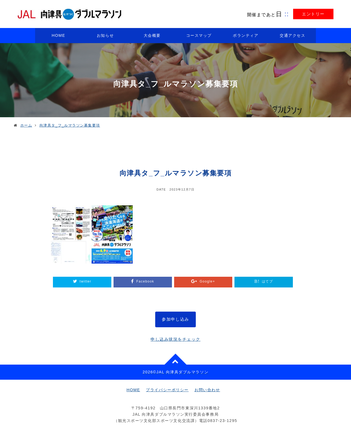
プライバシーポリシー (167, 390)
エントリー (313, 14)
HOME (58, 35)
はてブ (267, 281)
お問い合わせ (207, 390)
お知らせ (105, 35)
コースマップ (199, 35)
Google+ (207, 281)
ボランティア (245, 35)
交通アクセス (292, 35)
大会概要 (152, 35)
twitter (85, 281)
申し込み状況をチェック (175, 339)
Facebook (145, 281)
